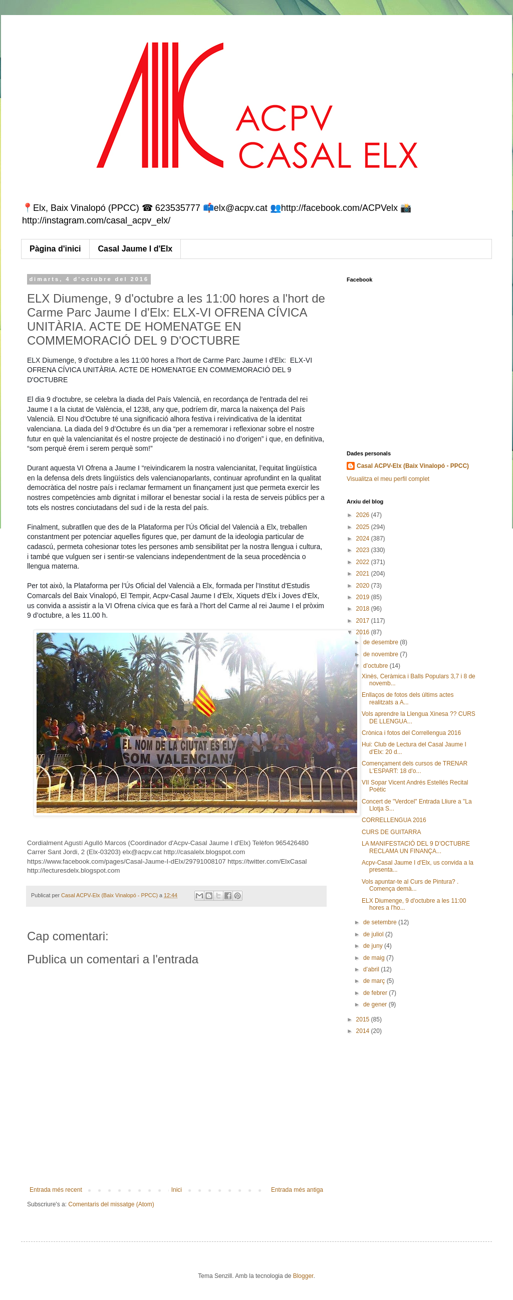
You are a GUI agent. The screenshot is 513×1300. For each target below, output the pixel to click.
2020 (363, 585)
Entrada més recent (56, 1189)
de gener (376, 1004)
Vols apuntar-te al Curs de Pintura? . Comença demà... (410, 885)
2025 (363, 527)
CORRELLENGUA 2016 (394, 820)
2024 (363, 538)
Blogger (303, 1275)
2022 (363, 562)
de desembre (381, 642)
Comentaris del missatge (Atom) (111, 1204)
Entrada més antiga (297, 1189)
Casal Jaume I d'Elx (135, 248)
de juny (373, 945)
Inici (176, 1189)
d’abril (372, 969)
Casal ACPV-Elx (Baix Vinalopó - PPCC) (413, 465)
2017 (363, 620)
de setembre (380, 922)
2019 (363, 597)
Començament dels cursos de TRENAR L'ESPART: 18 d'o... (414, 767)
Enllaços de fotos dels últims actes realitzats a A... (407, 698)
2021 (363, 573)
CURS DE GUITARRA (391, 832)
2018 (363, 608)
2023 (363, 550)
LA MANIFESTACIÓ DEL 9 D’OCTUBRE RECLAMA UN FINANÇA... (416, 847)
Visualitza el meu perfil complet (388, 478)
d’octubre (376, 665)
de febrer (376, 992)
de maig (374, 957)
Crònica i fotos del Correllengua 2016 (411, 732)
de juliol (374, 934)
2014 (363, 1030)
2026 (363, 514)
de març (375, 980)
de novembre (381, 654)
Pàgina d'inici (55, 248)
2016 (363, 632)
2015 (363, 1019)
